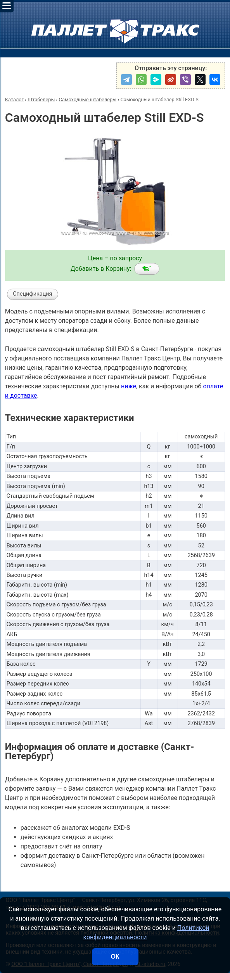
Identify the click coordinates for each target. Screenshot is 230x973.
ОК (115, 956)
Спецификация (32, 294)
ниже (128, 386)
